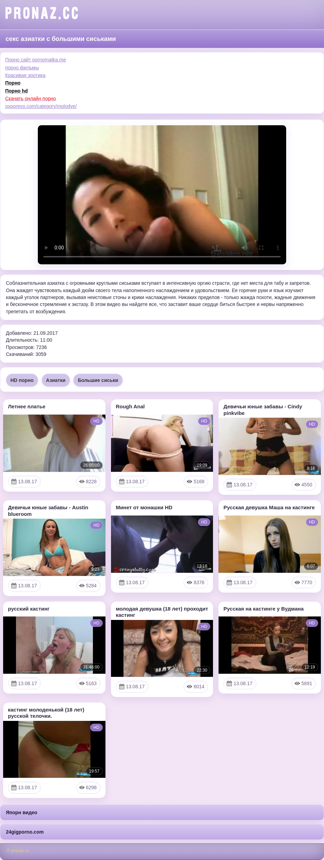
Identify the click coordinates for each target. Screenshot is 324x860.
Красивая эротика (25, 75)
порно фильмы (22, 67)
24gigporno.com (25, 832)
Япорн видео (21, 812)
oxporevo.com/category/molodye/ (41, 106)
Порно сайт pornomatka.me (35, 59)
